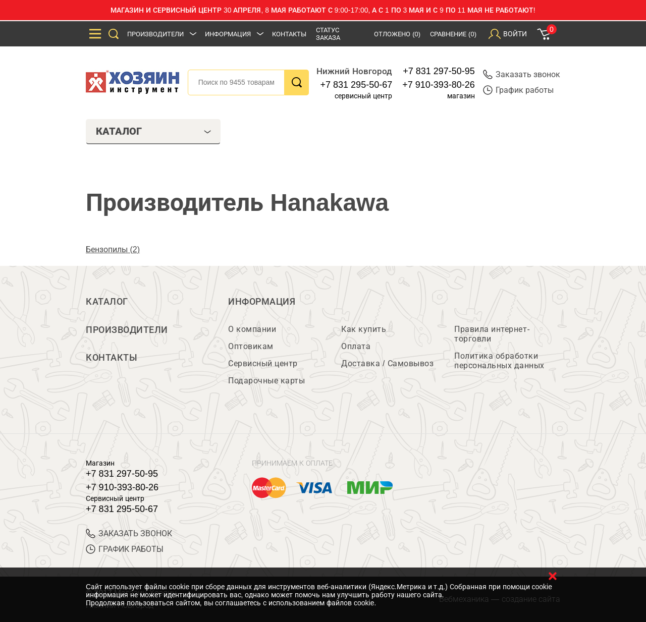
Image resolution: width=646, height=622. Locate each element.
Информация (228, 34)
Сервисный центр (263, 363)
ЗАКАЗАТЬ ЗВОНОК (129, 533)
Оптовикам (251, 346)
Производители (155, 34)
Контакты (289, 34)
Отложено (397, 34)
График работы (518, 90)
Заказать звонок (521, 74)
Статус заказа (328, 33)
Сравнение (453, 34)
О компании (252, 329)
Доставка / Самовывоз (387, 363)
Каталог (107, 302)
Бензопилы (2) (113, 249)
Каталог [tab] (153, 131)
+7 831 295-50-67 (356, 85)
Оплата (355, 346)
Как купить (363, 329)
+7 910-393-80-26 (438, 85)
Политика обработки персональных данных (499, 361)
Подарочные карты (266, 380)
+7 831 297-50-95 (439, 71)
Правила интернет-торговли (492, 334)
